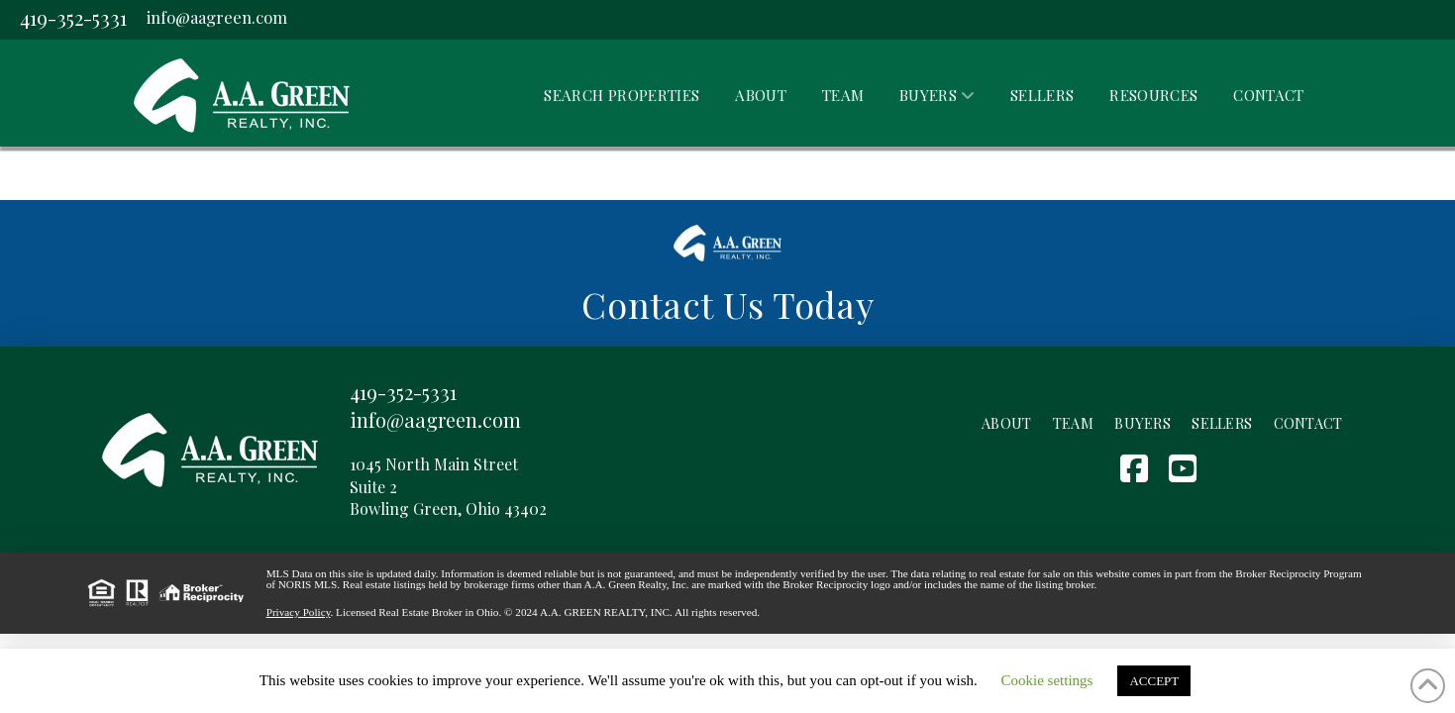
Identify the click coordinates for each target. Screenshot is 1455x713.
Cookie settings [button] (1047, 680)
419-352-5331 (73, 17)
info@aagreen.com (217, 17)
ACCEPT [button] (1154, 680)
